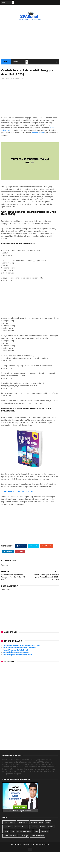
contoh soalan (38, 133)
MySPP (42, 827)
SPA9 (36, 832)
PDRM (6, 832)
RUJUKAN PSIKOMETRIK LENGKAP (18, 492)
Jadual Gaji (8, 827)
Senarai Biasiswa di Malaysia (16, 653)
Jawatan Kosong (21, 827)
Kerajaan (34, 827)
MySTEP (51, 827)
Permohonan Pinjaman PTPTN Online (19, 648)
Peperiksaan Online (24, 832)
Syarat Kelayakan (10, 836)
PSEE (12, 832)
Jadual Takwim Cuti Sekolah (15, 650)
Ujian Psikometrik (37, 836)
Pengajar (20, 79)
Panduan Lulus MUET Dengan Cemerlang (21, 646)
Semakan (44, 832)
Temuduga (24, 836)
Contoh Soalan (9, 823)
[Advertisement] (30, 98)
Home (6, 62)
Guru (48, 823)
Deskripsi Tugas (37, 823)
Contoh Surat (23, 823)
